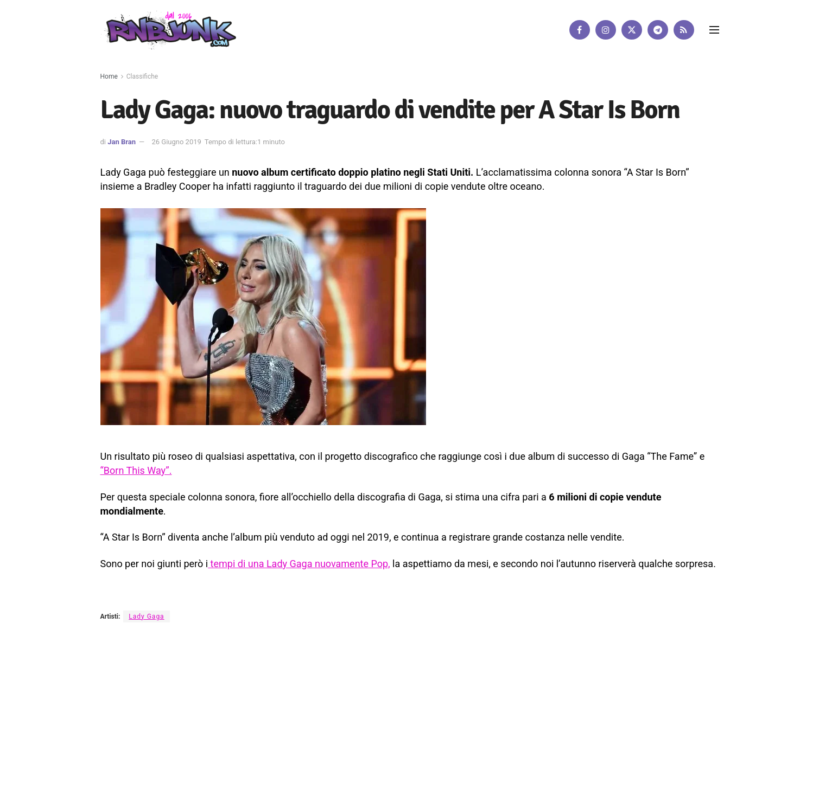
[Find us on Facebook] (579, 30)
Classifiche (142, 76)
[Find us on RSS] (684, 30)
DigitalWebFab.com (128, 767)
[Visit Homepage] (168, 29)
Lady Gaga (146, 616)
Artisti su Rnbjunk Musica (247, 731)
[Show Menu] (714, 30)
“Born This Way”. (136, 470)
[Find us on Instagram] (605, 30)
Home (109, 76)
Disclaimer (314, 731)
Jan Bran (121, 142)
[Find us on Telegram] (657, 30)
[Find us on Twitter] (631, 30)
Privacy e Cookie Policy (378, 731)
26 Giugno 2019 (176, 142)
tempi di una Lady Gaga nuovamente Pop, (299, 563)
